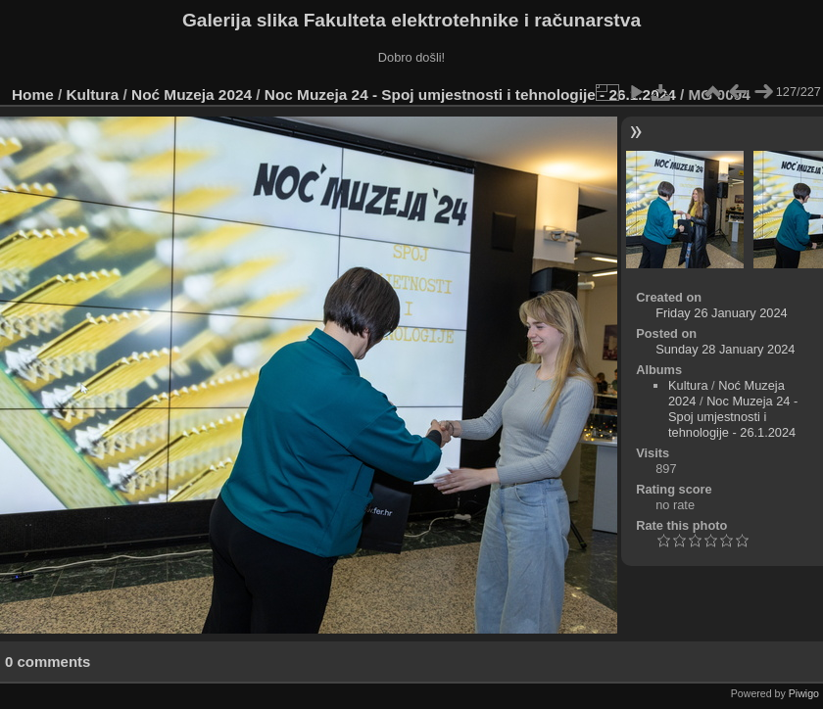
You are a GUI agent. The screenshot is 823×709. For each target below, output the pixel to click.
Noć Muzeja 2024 (191, 94)
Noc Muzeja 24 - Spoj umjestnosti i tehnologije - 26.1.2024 (470, 94)
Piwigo (804, 693)
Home (33, 94)
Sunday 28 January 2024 (725, 349)
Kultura (93, 94)
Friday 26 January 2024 (721, 313)
